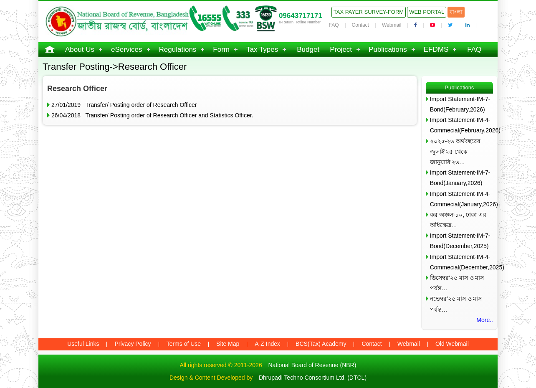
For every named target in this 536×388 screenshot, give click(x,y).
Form (221, 49)
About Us (79, 49)
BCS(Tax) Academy (321, 343)
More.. (484, 320)
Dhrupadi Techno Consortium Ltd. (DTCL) (313, 377)
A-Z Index (267, 343)
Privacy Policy (132, 343)
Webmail (391, 25)
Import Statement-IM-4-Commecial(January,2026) (461, 199)
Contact (360, 25)
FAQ (334, 25)
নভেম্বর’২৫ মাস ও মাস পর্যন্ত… (456, 303)
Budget (308, 49)
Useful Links (83, 343)
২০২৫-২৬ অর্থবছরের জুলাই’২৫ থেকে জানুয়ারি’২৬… (455, 151)
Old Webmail (452, 343)
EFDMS (436, 49)
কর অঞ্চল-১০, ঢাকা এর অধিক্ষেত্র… (458, 219)
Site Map (227, 343)
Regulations (178, 49)
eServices (126, 49)
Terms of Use (184, 343)
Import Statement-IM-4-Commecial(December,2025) (461, 262)
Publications (388, 49)
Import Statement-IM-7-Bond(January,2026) (460, 177)
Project (341, 49)
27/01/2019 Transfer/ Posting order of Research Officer (124, 104)
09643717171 (300, 16)
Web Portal (426, 12)
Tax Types (262, 49)
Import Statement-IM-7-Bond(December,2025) (460, 240)
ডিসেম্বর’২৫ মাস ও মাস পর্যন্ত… (457, 283)
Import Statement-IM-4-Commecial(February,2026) (461, 125)
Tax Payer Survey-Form (369, 12)
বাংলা (456, 12)
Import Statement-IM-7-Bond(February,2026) (460, 104)
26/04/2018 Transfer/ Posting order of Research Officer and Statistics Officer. (152, 115)
